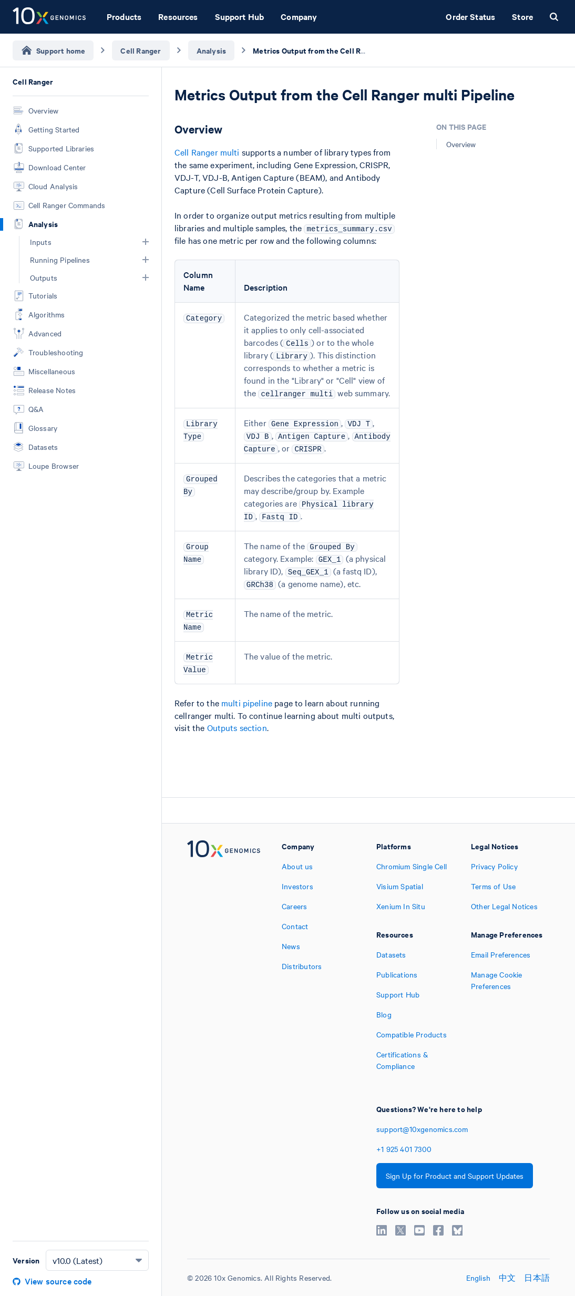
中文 (507, 1277)
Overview (461, 144)
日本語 (537, 1277)
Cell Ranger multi (207, 152)
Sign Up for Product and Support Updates (454, 1175)
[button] (145, 242)
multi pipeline (246, 702)
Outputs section (237, 727)
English (478, 1277)
